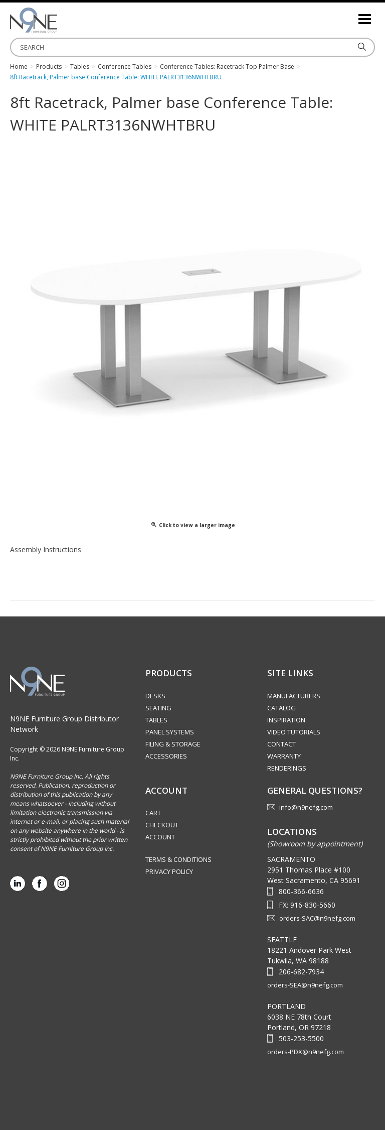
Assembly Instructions (45, 549)
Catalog (281, 707)
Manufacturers (293, 695)
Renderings (286, 768)
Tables (156, 719)
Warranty (284, 756)
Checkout (161, 824)
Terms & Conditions (178, 859)
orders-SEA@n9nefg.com (305, 984)
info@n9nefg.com (306, 807)
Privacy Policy (169, 871)
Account (160, 836)
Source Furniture (60, 20)
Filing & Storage (173, 743)
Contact (281, 743)
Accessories (166, 756)
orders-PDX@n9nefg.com (305, 1051)
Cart (153, 812)
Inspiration (286, 719)
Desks (155, 695)
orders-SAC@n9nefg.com (317, 918)
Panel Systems (169, 731)
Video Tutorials (293, 731)
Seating (158, 707)
